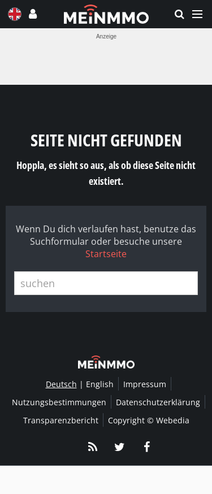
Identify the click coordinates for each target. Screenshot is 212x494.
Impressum (144, 384)
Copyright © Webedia (148, 420)
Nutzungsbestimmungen (59, 402)
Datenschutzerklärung (158, 402)
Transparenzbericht (60, 420)
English (100, 384)
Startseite (106, 254)
